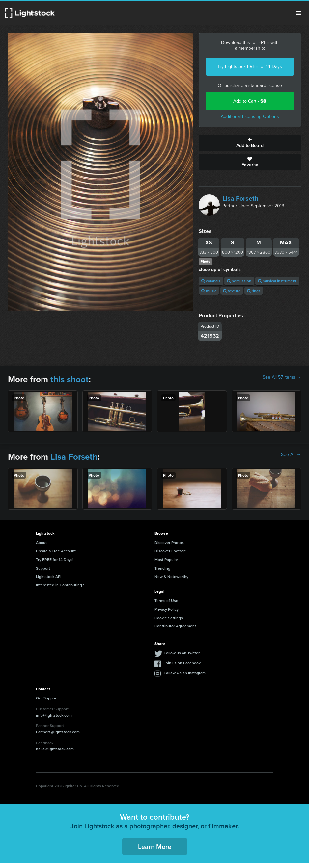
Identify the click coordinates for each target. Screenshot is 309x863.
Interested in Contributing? (60, 585)
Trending (162, 568)
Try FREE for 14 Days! (54, 559)
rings (254, 290)
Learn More (154, 846)
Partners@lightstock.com (58, 732)
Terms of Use (166, 600)
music (208, 290)
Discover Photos (169, 542)
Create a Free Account (56, 551)
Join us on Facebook (182, 663)
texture (231, 290)
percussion (239, 281)
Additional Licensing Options (250, 116)
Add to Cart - (249, 101)
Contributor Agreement (175, 626)
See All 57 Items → (282, 377)
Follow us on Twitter (182, 653)
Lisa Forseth (240, 198)
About (41, 542)
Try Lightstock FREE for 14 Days (249, 66)
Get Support (47, 698)
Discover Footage (170, 551)
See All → (291, 454)
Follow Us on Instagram (185, 672)
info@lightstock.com (54, 715)
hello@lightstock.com (55, 748)
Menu (298, 13)
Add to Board (250, 143)
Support (43, 568)
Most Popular (166, 559)
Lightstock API (48, 576)
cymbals (210, 281)
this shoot (69, 379)
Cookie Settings (168, 618)
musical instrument (277, 281)
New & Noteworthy (171, 576)
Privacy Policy (166, 609)
